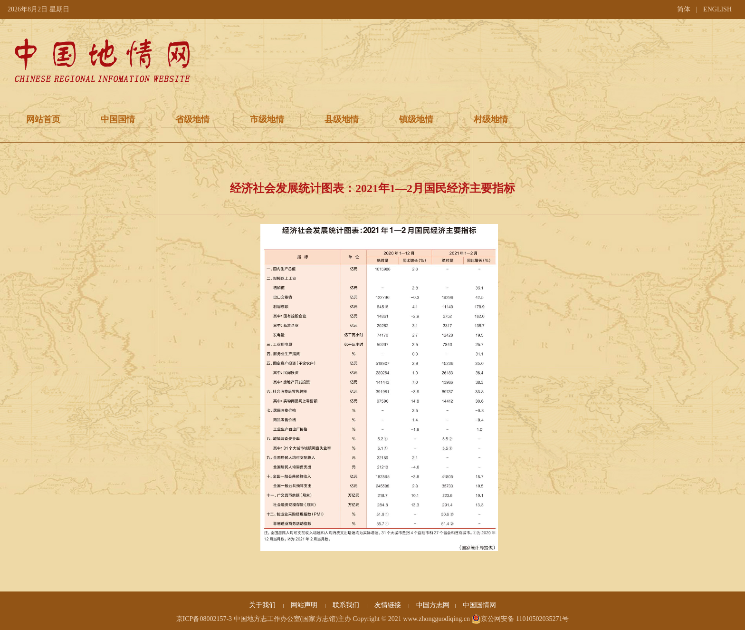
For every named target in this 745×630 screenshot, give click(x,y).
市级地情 (267, 119)
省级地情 (192, 119)
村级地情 (491, 119)
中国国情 (118, 119)
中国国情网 (479, 605)
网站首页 (43, 119)
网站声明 (305, 605)
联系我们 (347, 605)
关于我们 (263, 605)
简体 (683, 9)
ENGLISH (717, 9)
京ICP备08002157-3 (204, 618)
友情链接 (388, 605)
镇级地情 (416, 119)
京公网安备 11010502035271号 (520, 619)
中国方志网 (432, 605)
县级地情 (342, 119)
